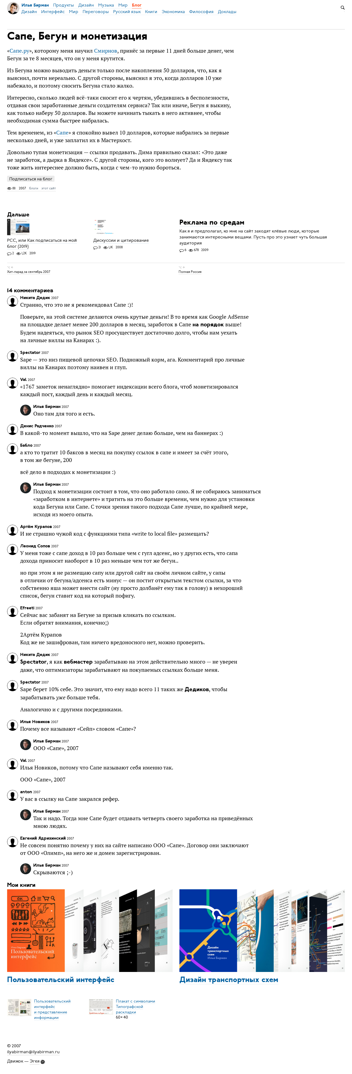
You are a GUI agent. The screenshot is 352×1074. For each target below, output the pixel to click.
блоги (33, 188)
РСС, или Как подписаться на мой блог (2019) (42, 243)
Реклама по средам (211, 222)
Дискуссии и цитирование (121, 240)
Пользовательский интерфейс (60, 980)
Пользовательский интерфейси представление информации (52, 1009)
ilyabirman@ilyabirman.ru (33, 1052)
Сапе (62, 132)
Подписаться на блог (30, 179)
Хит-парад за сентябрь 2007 (28, 272)
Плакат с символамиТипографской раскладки (135, 1006)
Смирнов (105, 50)
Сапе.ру (19, 50)
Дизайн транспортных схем (228, 980)
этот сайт (48, 188)
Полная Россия (190, 272)
